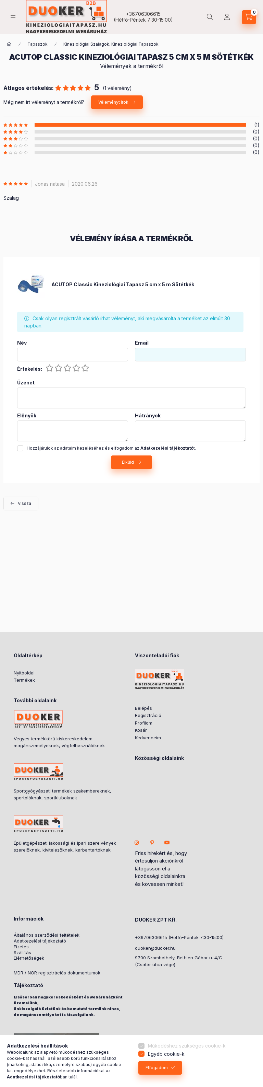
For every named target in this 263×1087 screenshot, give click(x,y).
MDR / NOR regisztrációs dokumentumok (57, 972)
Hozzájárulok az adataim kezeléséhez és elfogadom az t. (111, 448)
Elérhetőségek (29, 958)
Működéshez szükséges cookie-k (187, 1046)
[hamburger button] (13, 17)
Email (142, 343)
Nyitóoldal (24, 672)
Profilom (143, 723)
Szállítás (22, 952)
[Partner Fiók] (227, 17)
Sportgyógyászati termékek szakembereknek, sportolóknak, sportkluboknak (62, 794)
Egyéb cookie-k (166, 1054)
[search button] (210, 17)
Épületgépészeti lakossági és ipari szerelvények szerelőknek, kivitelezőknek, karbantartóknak (65, 846)
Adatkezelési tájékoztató (40, 941)
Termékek (24, 680)
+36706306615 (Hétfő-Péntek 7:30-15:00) (179, 937)
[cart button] (249, 17)
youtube (167, 842)
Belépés (143, 708)
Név (22, 343)
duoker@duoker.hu (155, 948)
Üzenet (26, 382)
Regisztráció (148, 715)
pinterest (152, 842)
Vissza (24, 503)
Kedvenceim (148, 737)
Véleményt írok (113, 102)
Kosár (141, 730)
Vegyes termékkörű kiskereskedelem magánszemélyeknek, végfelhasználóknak (59, 742)
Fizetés (21, 946)
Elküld (128, 462)
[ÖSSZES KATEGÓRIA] (9, 44)
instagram (137, 842)
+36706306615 (143, 14)
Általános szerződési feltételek (46, 935)
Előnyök (26, 415)
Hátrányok (148, 415)
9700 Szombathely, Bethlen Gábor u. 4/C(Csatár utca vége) (178, 961)
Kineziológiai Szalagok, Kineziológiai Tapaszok (111, 44)
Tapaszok (37, 44)
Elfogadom (157, 1067)
